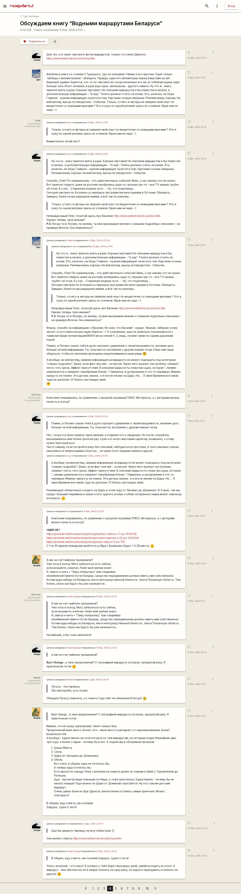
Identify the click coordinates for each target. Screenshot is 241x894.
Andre (36, 565)
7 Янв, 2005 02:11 (196, 421)
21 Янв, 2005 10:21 (196, 716)
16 (147, 888)
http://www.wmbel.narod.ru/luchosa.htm (97, 838)
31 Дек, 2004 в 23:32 (99, 240)
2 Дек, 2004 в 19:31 (93, 824)
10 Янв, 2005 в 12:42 (106, 596)
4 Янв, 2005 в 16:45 (98, 416)
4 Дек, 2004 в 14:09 (99, 679)
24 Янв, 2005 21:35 (197, 856)
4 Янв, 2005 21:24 (196, 401)
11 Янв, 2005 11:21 (195, 601)
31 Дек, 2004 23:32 (196, 159)
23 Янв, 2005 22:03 (197, 828)
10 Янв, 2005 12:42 (196, 563)
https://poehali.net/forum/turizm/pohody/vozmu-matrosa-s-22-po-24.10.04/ (93, 537)
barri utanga (74, 596)
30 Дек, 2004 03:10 (196, 58)
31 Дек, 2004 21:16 (196, 77)
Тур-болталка (29, 16)
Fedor (37, 60)
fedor (70, 240)
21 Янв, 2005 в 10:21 (106, 851)
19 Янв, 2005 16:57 (196, 684)
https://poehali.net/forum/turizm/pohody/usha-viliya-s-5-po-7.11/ (86, 541)
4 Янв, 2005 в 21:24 (94, 511)
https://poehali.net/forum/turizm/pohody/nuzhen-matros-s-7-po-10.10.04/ (92, 533)
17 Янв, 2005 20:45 (197, 652)
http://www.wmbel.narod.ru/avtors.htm (137, 215)
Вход (231, 6)
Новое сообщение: (46, 29)
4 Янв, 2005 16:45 (196, 245)
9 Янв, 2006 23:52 (72, 29)
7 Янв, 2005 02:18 (196, 516)
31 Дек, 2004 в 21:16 (98, 122)
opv (38, 79)
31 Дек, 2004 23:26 (196, 127)
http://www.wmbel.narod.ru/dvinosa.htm (71, 58)
